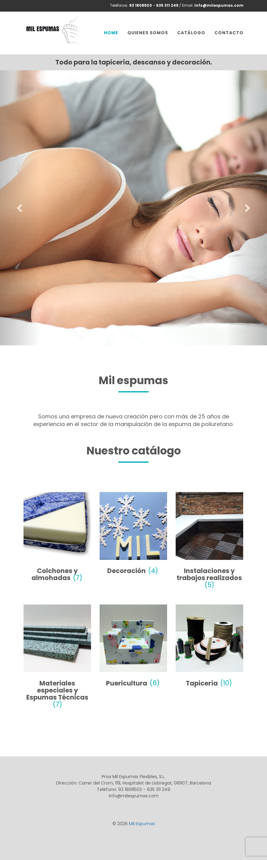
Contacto (228, 33)
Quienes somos (147, 33)
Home (111, 33)
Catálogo (191, 33)
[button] (20, 207)
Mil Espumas (142, 824)
